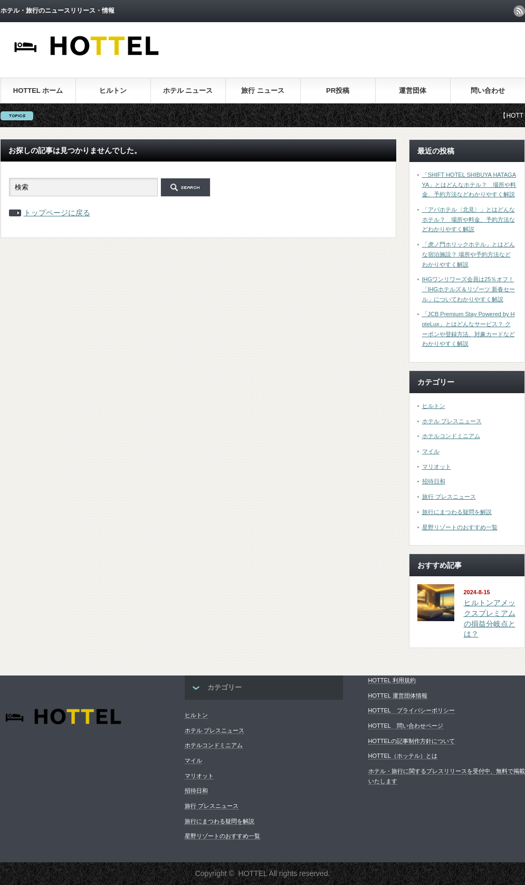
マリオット (436, 466)
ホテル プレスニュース (452, 421)
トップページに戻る (57, 212)
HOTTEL (253, 873)
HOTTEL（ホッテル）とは (402, 756)
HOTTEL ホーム (38, 90)
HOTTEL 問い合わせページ (405, 725)
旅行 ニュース (262, 90)
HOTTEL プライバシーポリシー (411, 710)
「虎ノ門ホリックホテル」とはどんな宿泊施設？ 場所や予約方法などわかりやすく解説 (468, 254)
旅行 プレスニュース (449, 496)
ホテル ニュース (188, 90)
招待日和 (433, 481)
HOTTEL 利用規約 (392, 680)
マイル (431, 451)
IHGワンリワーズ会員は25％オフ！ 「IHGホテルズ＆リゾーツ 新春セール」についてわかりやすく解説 (469, 289)
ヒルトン (113, 90)
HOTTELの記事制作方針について (411, 741)
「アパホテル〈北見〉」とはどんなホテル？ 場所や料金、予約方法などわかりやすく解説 (468, 219)
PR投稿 (337, 90)
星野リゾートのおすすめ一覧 (460, 527)
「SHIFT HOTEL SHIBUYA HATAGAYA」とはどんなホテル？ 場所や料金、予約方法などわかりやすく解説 (469, 184)
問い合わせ (488, 90)
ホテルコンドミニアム (451, 436)
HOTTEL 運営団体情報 (397, 695)
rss (519, 11)
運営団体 (412, 90)
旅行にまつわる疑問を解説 (457, 512)
